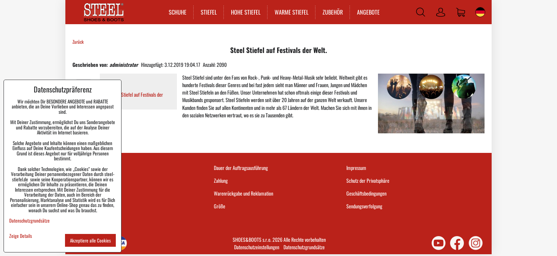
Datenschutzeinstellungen (256, 247)
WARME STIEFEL (291, 12)
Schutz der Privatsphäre (367, 180)
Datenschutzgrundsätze (304, 247)
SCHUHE (177, 12)
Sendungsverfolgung (364, 206)
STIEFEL (209, 12)
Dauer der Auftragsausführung (241, 167)
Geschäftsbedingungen (366, 193)
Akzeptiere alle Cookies (90, 240)
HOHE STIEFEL (245, 12)
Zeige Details (20, 236)
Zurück (77, 41)
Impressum (356, 167)
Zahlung (221, 180)
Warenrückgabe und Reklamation (243, 193)
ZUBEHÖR (333, 12)
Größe (219, 206)
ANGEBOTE (368, 12)
